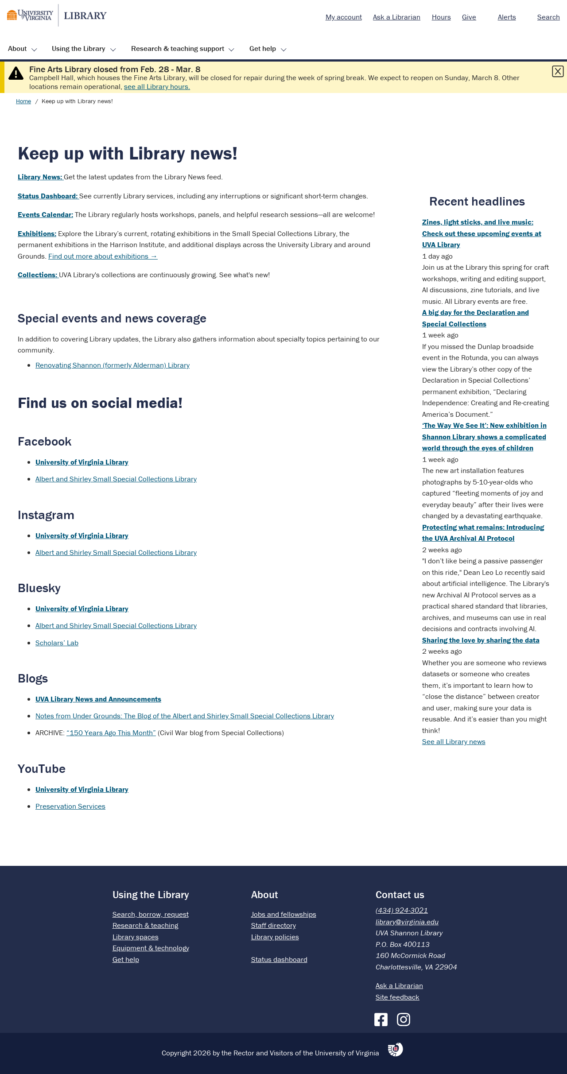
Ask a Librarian (396, 17)
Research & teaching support (177, 48)
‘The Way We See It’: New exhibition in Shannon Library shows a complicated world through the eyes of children (484, 436)
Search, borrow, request (151, 914)
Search (548, 17)
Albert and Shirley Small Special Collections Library (116, 479)
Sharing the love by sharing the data (481, 640)
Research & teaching (145, 925)
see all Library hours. (157, 86)
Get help (262, 48)
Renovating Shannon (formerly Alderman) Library (112, 365)
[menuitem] (344, 17)
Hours (441, 17)
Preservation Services (70, 806)
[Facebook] (383, 1017)
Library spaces (136, 937)
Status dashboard (279, 959)
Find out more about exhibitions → (103, 256)
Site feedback (397, 997)
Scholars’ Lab (56, 643)
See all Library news (453, 741)
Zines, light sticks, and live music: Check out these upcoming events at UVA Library (481, 233)
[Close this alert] (557, 71)
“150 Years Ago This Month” (111, 732)
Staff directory (273, 925)
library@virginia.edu (407, 922)
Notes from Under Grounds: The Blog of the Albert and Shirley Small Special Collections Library (184, 716)
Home (23, 101)
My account (344, 17)
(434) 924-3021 (402, 910)
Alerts (507, 17)
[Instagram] (405, 1017)
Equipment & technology (151, 948)
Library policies (275, 937)
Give (469, 17)
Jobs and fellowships (283, 914)
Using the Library (78, 48)
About (17, 48)
